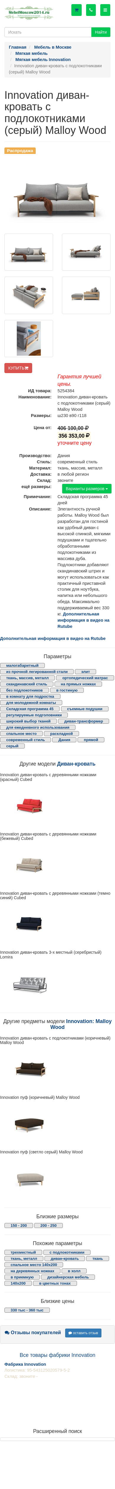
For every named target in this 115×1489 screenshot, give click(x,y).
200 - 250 (48, 1225)
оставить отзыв (83, 1333)
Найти (101, 32)
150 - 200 (19, 1225)
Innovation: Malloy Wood (81, 1024)
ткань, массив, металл (27, 678)
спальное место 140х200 (34, 1265)
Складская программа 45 (29, 709)
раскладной (61, 733)
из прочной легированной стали (37, 671)
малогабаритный (22, 665)
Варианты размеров (87, 488)
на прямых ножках (78, 684)
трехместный (23, 1252)
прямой (91, 740)
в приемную (22, 1277)
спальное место (21, 733)
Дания (64, 740)
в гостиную (67, 690)
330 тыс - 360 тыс (27, 1310)
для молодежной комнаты (31, 702)
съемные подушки (85, 709)
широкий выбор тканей (28, 721)
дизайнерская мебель (68, 1277)
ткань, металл (24, 1258)
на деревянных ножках (32, 1271)
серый (12, 746)
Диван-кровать (76, 764)
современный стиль (25, 740)
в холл (74, 1271)
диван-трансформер (83, 721)
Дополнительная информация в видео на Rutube (83, 620)
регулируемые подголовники (34, 715)
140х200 (18, 1283)
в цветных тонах (55, 1283)
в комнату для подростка (30, 696)
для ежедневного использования (37, 727)
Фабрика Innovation (25, 1364)
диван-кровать (65, 1258)
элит (85, 671)
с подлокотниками (67, 1252)
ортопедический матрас (85, 678)
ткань (97, 1258)
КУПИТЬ (18, 368)
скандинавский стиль (26, 684)
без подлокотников (24, 690)
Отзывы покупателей (33, 1332)
